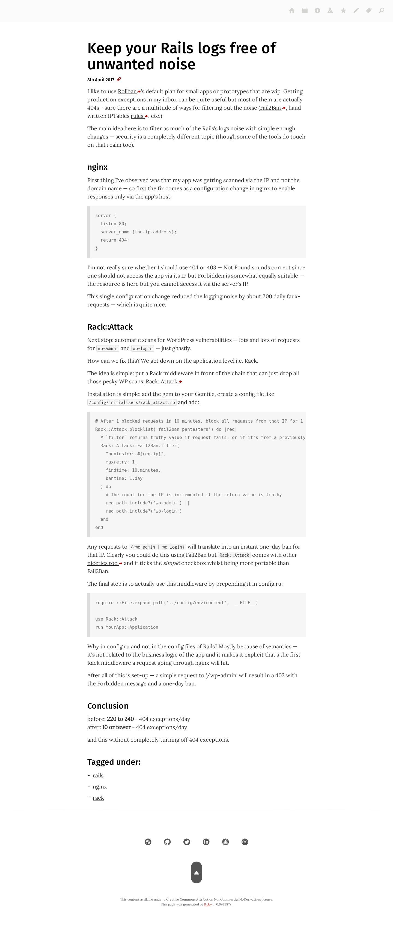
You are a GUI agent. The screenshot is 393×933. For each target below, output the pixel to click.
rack (98, 797)
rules (139, 115)
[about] (318, 10)
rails (98, 775)
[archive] (305, 10)
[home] (292, 10)
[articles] (382, 10)
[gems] (343, 10)
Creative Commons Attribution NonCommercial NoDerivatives (213, 899)
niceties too (105, 562)
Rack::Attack (164, 381)
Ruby (208, 904)
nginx (100, 786)
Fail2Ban (273, 107)
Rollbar (129, 91)
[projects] (330, 10)
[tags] (369, 10)
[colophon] (356, 10)
